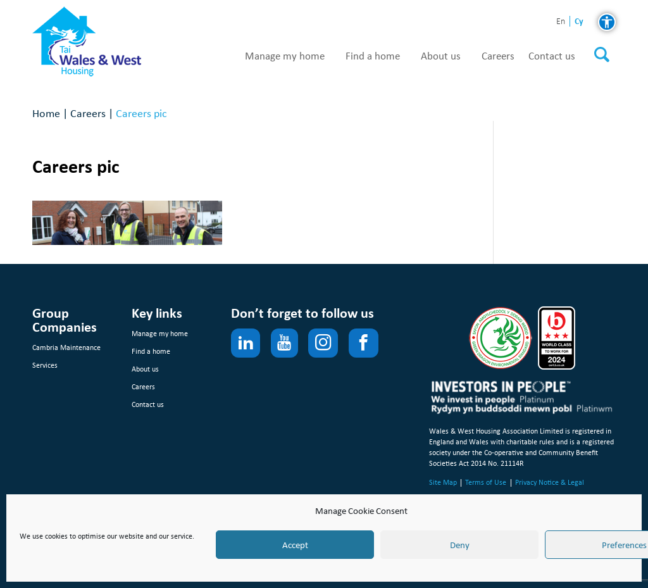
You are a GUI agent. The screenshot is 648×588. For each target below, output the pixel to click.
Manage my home (285, 56)
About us (441, 56)
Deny (460, 545)
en (560, 22)
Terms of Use (485, 482)
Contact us (551, 56)
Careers (498, 56)
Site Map (443, 482)
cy (579, 21)
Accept (295, 545)
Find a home (373, 56)
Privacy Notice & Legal (549, 482)
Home (46, 113)
